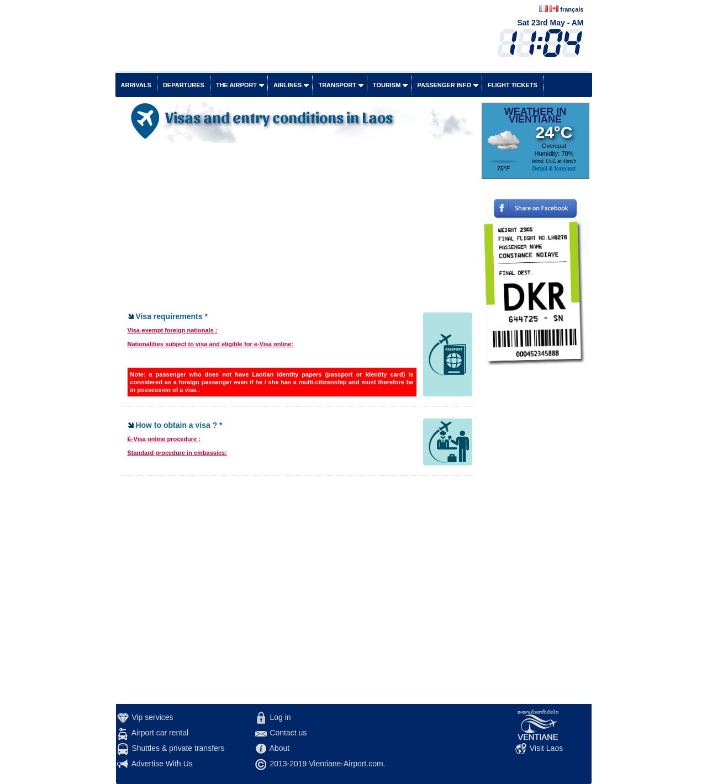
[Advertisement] (297, 228)
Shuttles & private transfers (177, 748)
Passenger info (444, 85)
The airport (236, 85)
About (280, 748)
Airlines (287, 85)
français (571, 9)
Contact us (288, 732)
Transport (337, 85)
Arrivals (136, 85)
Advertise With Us (162, 763)
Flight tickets (512, 85)
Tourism (387, 85)
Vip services (152, 717)
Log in (280, 717)
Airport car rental (159, 732)
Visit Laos (546, 748)
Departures (183, 85)
